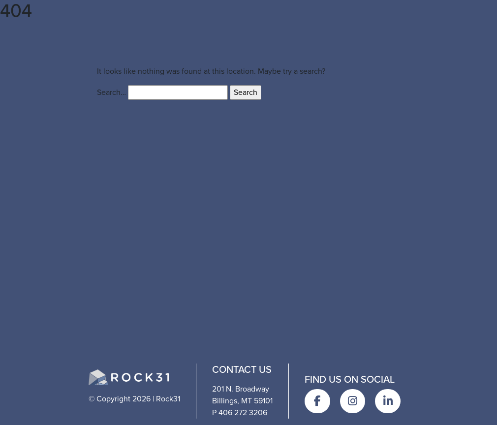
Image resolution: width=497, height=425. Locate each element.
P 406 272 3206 (239, 412)
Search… (111, 92)
